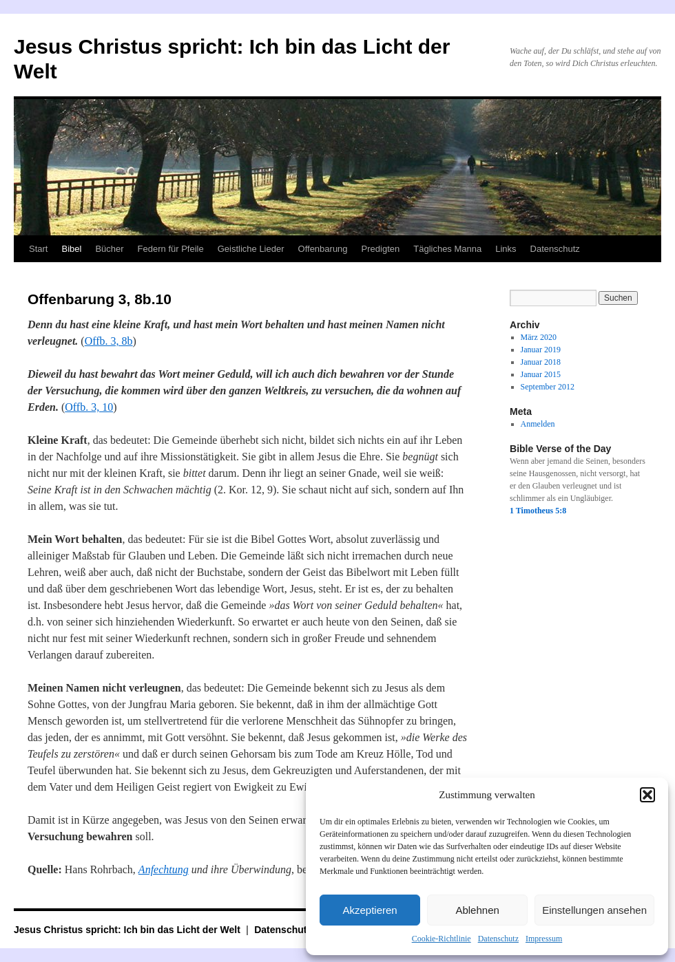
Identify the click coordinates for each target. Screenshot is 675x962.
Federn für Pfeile (171, 249)
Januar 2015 (541, 374)
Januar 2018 (541, 362)
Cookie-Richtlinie (441, 938)
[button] (647, 795)
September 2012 (547, 387)
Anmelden (538, 424)
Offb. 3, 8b (109, 341)
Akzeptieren (369, 910)
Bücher (109, 249)
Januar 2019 (541, 349)
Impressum (544, 938)
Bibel (71, 249)
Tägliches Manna (447, 249)
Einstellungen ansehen (594, 910)
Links (505, 249)
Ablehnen (477, 910)
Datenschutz (498, 938)
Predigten (381, 249)
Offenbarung (323, 249)
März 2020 (539, 337)
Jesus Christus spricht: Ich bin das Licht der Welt (128, 929)
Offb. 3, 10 (89, 407)
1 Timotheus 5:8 (538, 510)
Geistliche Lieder (251, 249)
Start (38, 249)
